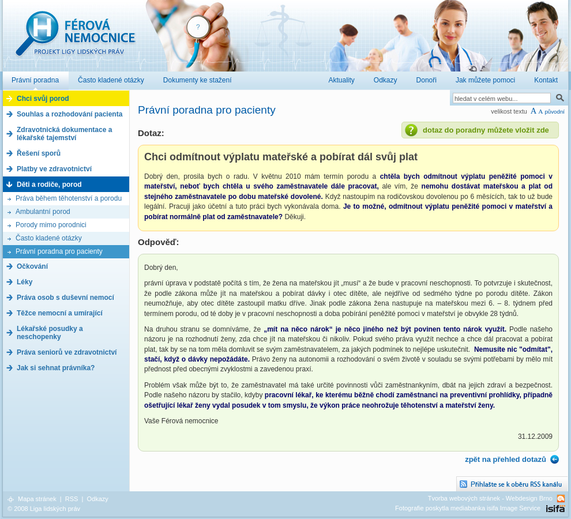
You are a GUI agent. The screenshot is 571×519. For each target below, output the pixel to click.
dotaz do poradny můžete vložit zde (486, 130)
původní (554, 111)
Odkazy (97, 498)
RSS (71, 498)
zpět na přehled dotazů (505, 459)
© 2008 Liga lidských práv (43, 508)
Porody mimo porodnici (51, 225)
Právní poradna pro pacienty (59, 251)
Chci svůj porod (43, 99)
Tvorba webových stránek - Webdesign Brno (490, 498)
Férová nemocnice (75, 39)
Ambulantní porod (43, 212)
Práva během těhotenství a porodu (69, 198)
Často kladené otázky (49, 238)
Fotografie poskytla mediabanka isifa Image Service (467, 508)
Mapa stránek (37, 498)
